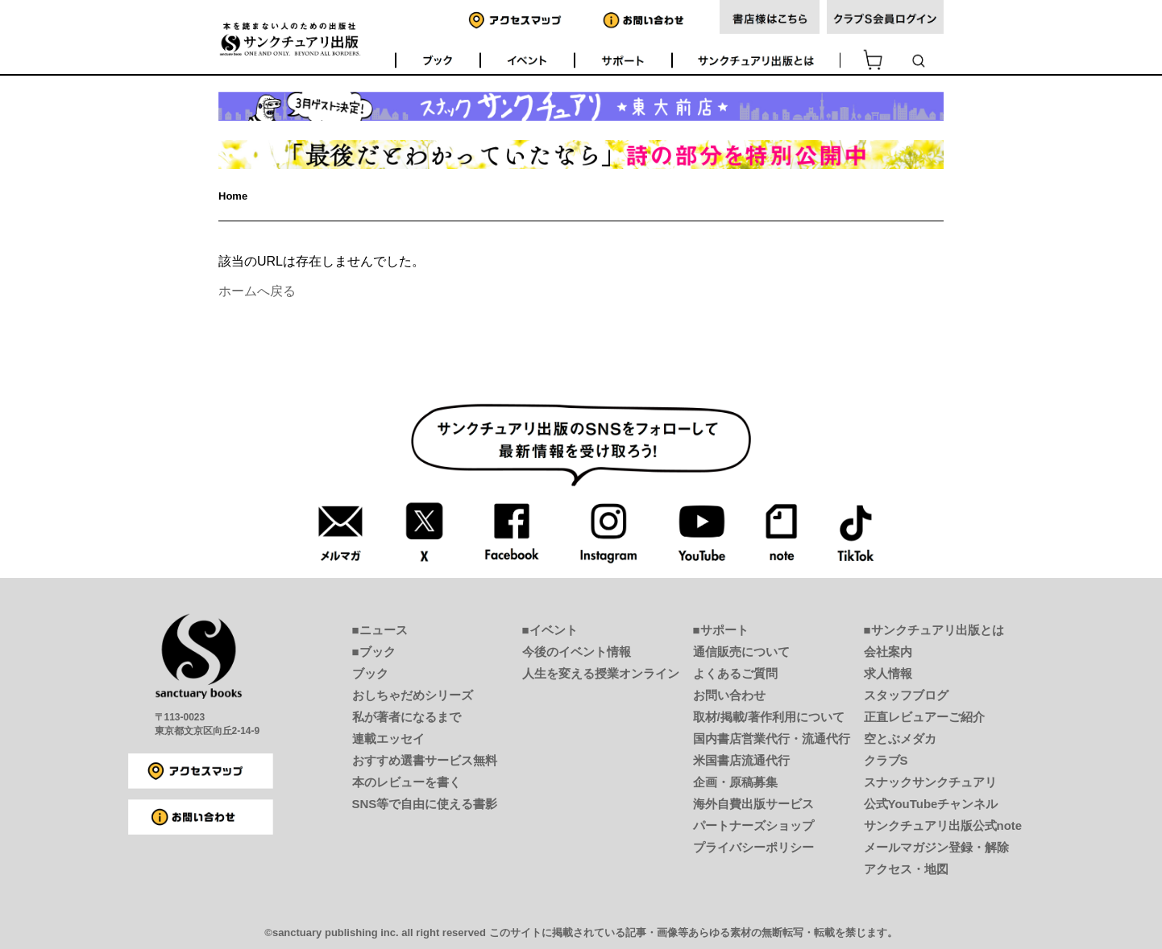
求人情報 (888, 673)
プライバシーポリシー (753, 847)
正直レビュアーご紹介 (924, 717)
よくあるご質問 (735, 673)
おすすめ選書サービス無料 (424, 760)
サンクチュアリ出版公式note (943, 825)
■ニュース (380, 630)
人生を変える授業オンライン (600, 673)
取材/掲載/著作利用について (769, 717)
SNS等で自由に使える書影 (425, 804)
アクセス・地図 (906, 869)
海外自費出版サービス (753, 804)
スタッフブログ (906, 695)
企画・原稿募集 (735, 782)
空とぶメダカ (900, 738)
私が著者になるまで (406, 717)
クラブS (886, 760)
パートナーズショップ (753, 825)
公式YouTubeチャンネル (931, 804)
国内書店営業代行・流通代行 (771, 738)
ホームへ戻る (257, 291)
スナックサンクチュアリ (930, 782)
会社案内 (888, 651)
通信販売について (741, 651)
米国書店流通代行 (741, 760)
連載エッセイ (388, 738)
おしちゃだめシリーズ (412, 695)
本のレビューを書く (406, 782)
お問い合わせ (729, 695)
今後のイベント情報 (576, 651)
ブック (370, 673)
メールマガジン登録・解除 (936, 847)
